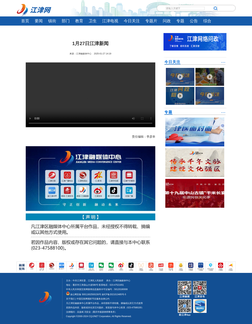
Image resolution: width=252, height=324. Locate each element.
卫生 (93, 21)
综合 (207, 21)
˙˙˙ (223, 63)
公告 (194, 21)
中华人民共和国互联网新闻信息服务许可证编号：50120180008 (97, 289)
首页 (25, 21)
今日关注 (132, 21)
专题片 (151, 21)
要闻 (39, 21)
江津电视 (110, 21)
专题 (180, 21)
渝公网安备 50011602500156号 (83, 294)
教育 (79, 21)
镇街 (52, 21)
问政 (167, 21)
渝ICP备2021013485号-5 (113, 294)
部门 (66, 21)
